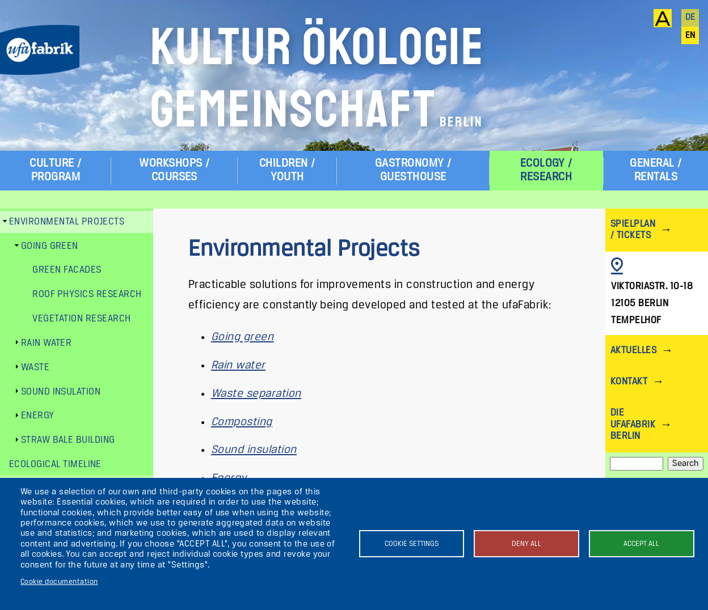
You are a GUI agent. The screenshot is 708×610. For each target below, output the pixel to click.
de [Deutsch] (690, 17)
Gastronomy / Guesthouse (413, 170)
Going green (242, 337)
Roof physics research (86, 294)
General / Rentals (655, 170)
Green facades (66, 270)
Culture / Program (55, 170)
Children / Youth (287, 170)
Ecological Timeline (55, 464)
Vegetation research (81, 319)
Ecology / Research (546, 170)
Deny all (526, 544)
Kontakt (628, 382)
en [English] (690, 35)
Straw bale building (68, 440)
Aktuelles (633, 350)
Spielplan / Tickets (632, 229)
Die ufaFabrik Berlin (632, 424)
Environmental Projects (67, 222)
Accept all (641, 544)
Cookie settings (412, 544)
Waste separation (256, 394)
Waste (35, 367)
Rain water (238, 365)
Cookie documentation (59, 582)
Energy (37, 416)
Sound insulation (254, 450)
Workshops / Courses (174, 170)
